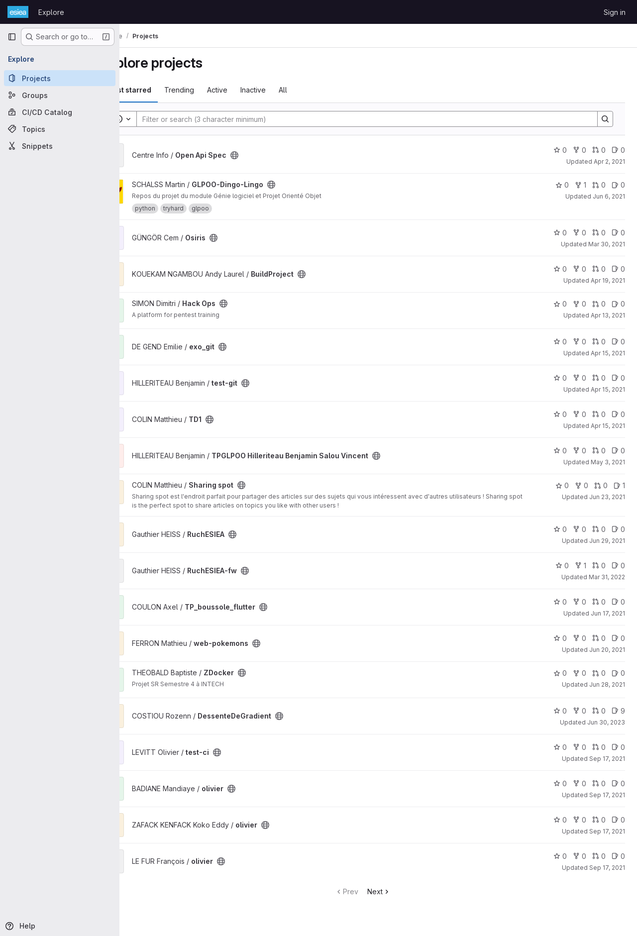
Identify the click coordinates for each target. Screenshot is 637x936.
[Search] (378, 119)
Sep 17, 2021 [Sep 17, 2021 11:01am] (607, 867)
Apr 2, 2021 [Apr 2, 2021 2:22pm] (609, 161)
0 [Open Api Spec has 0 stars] (560, 150)
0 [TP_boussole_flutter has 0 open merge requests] (599, 602)
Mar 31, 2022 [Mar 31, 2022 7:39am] (607, 577)
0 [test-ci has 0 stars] (560, 747)
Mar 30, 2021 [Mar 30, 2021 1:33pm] (606, 244)
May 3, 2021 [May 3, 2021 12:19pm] (608, 462)
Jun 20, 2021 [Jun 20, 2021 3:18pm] (607, 649)
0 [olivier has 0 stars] (560, 783)
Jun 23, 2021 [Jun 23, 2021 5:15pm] (607, 497)
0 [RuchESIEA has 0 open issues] (618, 529)
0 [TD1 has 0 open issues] (618, 414)
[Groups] (59, 95)
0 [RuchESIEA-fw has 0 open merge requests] (599, 565)
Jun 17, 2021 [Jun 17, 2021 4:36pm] (608, 613)
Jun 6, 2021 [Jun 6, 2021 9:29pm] (609, 196)
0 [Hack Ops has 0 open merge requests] (599, 304)
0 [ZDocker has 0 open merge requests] (599, 673)
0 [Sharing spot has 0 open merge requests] (601, 485)
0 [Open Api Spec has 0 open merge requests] (599, 150)
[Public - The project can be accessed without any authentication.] (266, 155)
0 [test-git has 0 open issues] (618, 378)
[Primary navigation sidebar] (12, 37)
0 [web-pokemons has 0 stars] (560, 638)
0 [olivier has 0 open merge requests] (599, 783)
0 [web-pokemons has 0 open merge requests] (599, 638)
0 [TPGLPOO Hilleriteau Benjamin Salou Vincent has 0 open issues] (618, 450)
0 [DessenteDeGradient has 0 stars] (560, 711)
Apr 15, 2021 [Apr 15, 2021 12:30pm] (608, 389)
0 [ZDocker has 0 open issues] (618, 673)
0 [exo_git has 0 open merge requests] (599, 341)
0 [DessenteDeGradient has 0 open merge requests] (599, 711)
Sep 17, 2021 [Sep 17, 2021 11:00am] (607, 831)
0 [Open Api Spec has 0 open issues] (618, 150)
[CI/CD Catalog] (59, 112)
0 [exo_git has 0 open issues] (618, 341)
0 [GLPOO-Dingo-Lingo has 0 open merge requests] (599, 185)
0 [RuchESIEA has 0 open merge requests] (599, 529)
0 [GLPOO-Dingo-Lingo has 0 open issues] (618, 185)
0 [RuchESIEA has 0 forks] (579, 529)
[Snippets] (59, 146)
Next (394, 891)
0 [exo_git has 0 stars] (560, 341)
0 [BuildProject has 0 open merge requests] (599, 269)
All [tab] (314, 90)
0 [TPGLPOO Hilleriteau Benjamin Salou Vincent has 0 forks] (579, 450)
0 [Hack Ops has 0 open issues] (618, 304)
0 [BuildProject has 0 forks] (579, 269)
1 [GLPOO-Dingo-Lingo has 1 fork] (580, 185)
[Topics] (59, 129)
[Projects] (59, 78)
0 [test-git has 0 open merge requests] (599, 378)
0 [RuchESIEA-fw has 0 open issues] (618, 565)
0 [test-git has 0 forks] (579, 378)
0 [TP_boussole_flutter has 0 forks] (579, 602)
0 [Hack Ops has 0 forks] (579, 304)
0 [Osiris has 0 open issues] (618, 232)
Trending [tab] (210, 90)
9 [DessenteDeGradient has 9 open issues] (618, 711)
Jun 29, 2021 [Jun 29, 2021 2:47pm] (607, 540)
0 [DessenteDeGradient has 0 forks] (579, 711)
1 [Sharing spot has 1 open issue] (619, 485)
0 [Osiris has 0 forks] (579, 232)
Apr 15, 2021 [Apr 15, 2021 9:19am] (608, 353)
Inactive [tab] (284, 90)
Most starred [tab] (160, 90)
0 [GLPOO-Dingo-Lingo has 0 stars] (562, 185)
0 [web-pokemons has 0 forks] (579, 638)
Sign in (615, 12)
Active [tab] (248, 90)
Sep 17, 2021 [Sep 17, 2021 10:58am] (607, 795)
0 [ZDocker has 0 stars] (560, 673)
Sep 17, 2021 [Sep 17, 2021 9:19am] (607, 758)
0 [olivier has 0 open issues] (618, 783)
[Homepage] (17, 12)
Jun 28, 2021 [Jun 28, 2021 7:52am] (607, 684)
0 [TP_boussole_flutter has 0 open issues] (618, 602)
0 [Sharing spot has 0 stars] (562, 485)
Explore (51, 12)
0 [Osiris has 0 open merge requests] (599, 232)
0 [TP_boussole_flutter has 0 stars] (560, 602)
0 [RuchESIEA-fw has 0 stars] (562, 565)
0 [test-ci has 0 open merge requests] (599, 747)
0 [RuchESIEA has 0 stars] (560, 529)
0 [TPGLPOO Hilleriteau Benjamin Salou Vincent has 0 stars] (560, 450)
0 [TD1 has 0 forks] (579, 414)
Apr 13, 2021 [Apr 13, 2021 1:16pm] (608, 315)
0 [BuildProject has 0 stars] (560, 269)
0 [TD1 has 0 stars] (560, 414)
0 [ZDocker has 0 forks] (579, 673)
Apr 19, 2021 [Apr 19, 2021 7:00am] (608, 280)
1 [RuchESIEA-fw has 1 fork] (580, 565)
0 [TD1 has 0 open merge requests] (599, 414)
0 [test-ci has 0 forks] (579, 747)
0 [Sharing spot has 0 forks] (581, 485)
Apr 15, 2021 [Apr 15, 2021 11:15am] (608, 425)
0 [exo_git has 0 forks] (579, 341)
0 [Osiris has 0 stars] (560, 232)
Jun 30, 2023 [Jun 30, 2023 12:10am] (606, 722)
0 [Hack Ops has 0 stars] (560, 304)
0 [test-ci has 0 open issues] (618, 747)
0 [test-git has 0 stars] (560, 378)
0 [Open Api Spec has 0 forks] (579, 150)
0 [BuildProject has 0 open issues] (618, 269)
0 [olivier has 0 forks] (579, 783)
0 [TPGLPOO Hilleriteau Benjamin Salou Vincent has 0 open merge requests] (599, 450)
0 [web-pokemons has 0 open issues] (618, 638)
